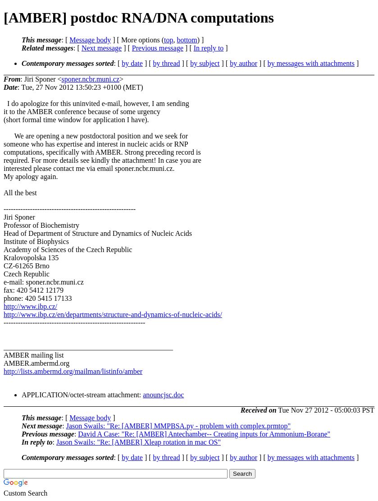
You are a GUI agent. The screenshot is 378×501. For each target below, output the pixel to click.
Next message (102, 48)
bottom (187, 40)
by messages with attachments (311, 63)
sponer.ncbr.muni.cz (90, 79)
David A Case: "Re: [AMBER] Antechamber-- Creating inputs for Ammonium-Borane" (204, 434)
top (168, 40)
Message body (90, 40)
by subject (204, 63)
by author (243, 63)
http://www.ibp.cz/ (30, 306)
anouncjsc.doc (163, 395)
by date (132, 63)
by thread (166, 63)
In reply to (209, 48)
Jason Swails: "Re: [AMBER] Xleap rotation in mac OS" (138, 442)
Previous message (157, 48)
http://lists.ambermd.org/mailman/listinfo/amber (73, 371)
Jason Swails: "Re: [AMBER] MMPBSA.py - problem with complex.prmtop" (178, 426)
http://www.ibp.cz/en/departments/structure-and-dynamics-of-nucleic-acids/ (113, 314)
